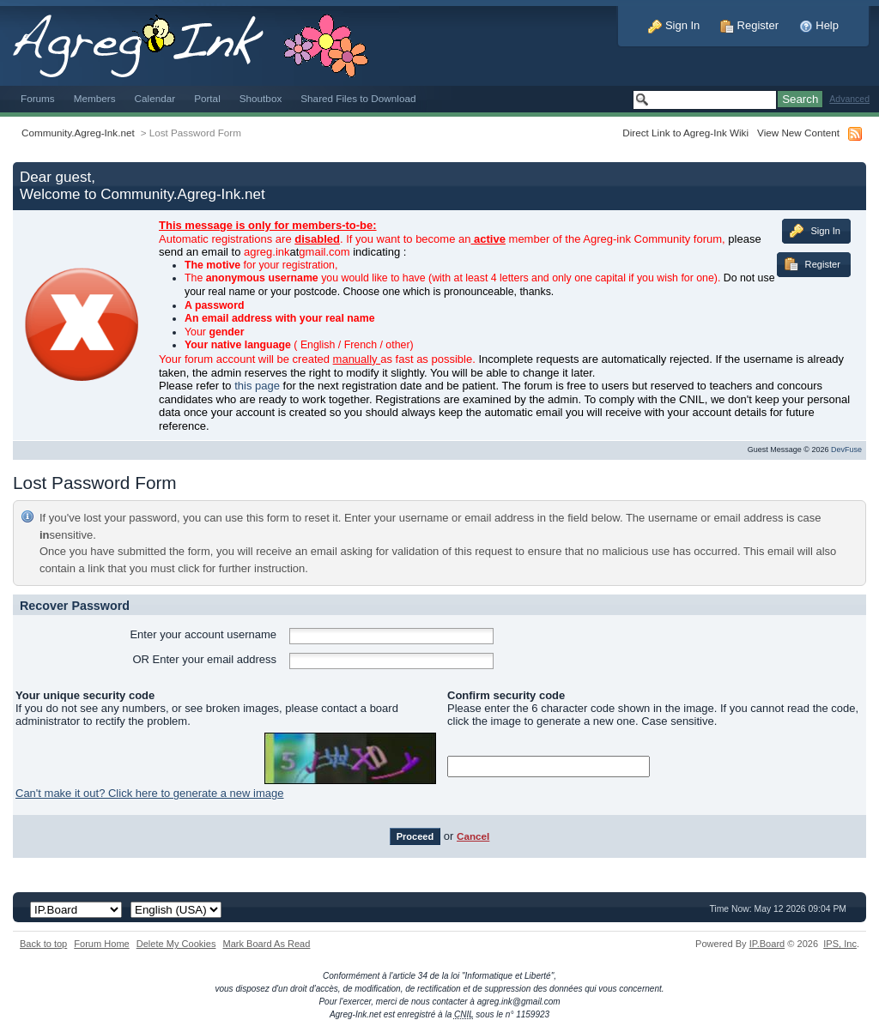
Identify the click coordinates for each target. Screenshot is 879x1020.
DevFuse (846, 449)
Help (819, 25)
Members (95, 98)
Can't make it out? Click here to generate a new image (149, 793)
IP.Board (767, 944)
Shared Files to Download (357, 98)
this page (257, 385)
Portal (207, 98)
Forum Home (101, 944)
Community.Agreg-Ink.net (78, 132)
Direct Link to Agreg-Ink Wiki (685, 132)
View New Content (798, 132)
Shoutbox (260, 98)
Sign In (674, 25)
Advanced (849, 99)
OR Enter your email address (204, 659)
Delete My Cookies (176, 944)
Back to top (43, 944)
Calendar (155, 98)
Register (749, 25)
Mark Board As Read (266, 944)
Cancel (473, 836)
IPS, (840, 944)
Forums (38, 98)
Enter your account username (203, 634)
